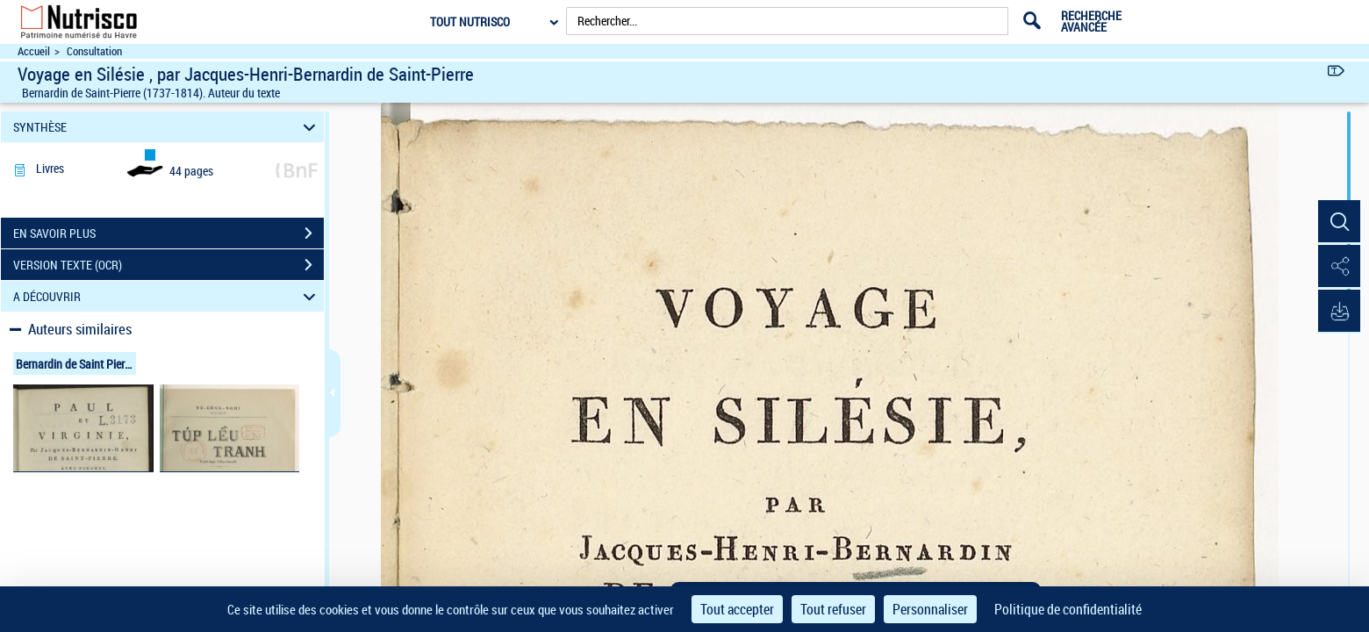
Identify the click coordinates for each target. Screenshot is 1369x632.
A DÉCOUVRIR (167, 296)
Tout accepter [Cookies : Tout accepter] (737, 609)
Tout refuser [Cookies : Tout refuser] (833, 609)
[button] (1338, 222)
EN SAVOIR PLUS (168, 233)
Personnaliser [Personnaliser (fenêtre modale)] (930, 609)
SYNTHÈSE (167, 126)
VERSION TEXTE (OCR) (168, 265)
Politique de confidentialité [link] (1068, 609)
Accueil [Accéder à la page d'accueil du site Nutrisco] (34, 51)
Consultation (94, 51)
